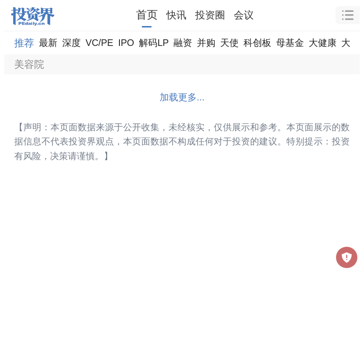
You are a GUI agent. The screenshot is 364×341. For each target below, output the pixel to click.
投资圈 (210, 14)
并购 (206, 42)
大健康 (323, 42)
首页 (147, 15)
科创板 (258, 42)
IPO (126, 42)
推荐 (24, 42)
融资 (182, 42)
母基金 (290, 42)
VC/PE (99, 42)
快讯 (176, 14)
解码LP (154, 42)
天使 (229, 42)
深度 (71, 42)
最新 (48, 42)
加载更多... (182, 97)
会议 (244, 14)
